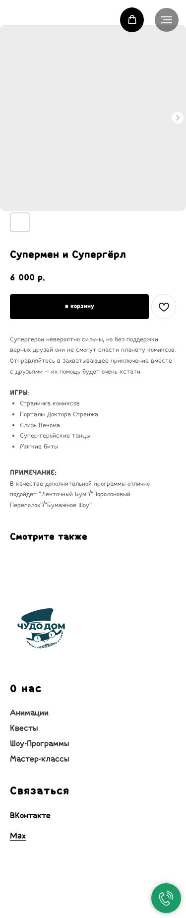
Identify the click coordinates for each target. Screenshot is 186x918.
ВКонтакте (30, 815)
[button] (132, 19)
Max (18, 836)
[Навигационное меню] (166, 19)
